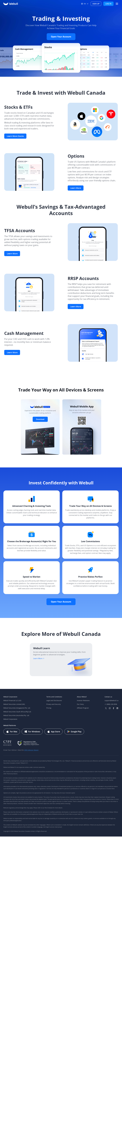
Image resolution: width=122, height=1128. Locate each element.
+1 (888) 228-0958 (111, 704)
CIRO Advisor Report (31, 750)
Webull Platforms (9, 725)
